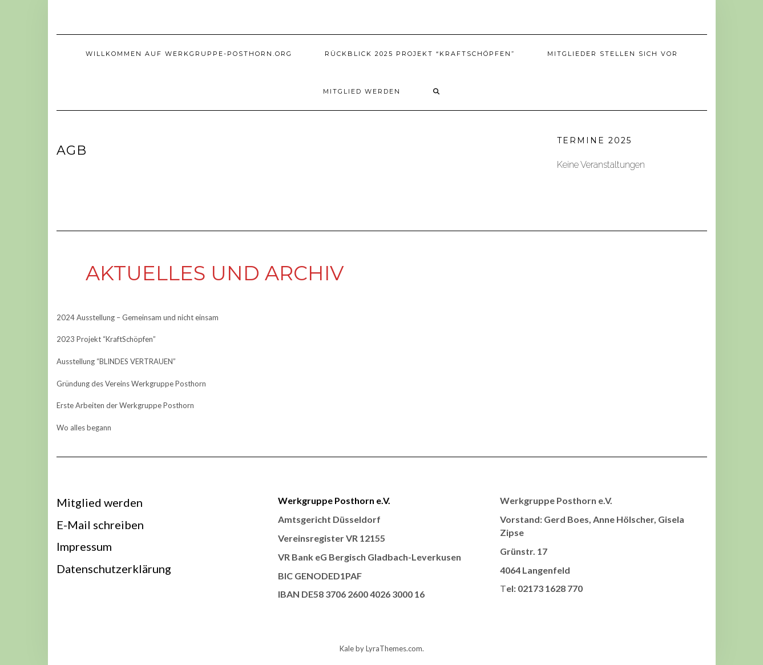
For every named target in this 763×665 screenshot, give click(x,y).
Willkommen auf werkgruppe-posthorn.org (189, 54)
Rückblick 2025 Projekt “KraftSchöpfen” (420, 54)
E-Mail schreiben (100, 524)
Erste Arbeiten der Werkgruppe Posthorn (125, 405)
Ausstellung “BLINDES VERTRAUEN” (116, 361)
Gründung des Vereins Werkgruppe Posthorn (131, 383)
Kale (347, 648)
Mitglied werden (362, 91)
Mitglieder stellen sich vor (612, 54)
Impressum (84, 546)
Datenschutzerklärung (113, 568)
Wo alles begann (83, 427)
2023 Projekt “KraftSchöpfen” (106, 339)
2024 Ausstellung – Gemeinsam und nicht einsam (137, 317)
